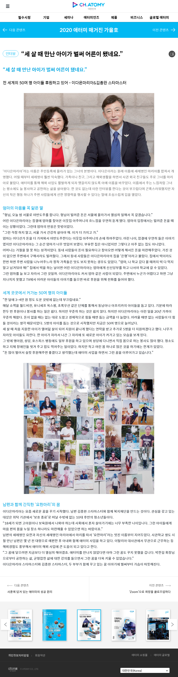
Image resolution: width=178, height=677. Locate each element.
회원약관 (40, 655)
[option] (20, 625)
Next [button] (172, 624)
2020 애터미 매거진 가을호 (89, 30)
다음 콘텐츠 (17, 29)
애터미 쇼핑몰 (140, 655)
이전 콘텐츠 (160, 29)
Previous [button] (5, 624)
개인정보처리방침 (18, 655)
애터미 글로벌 (162, 655)
